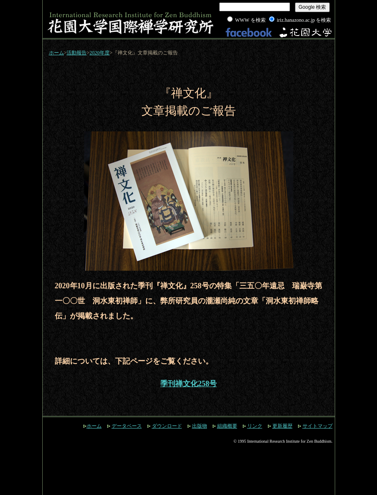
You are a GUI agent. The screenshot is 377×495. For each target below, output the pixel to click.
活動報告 (77, 53)
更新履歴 (282, 426)
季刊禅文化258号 (188, 384)
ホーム (56, 53)
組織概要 (227, 426)
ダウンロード (167, 426)
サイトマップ (318, 426)
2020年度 (100, 53)
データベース (127, 426)
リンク (254, 426)
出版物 (199, 426)
